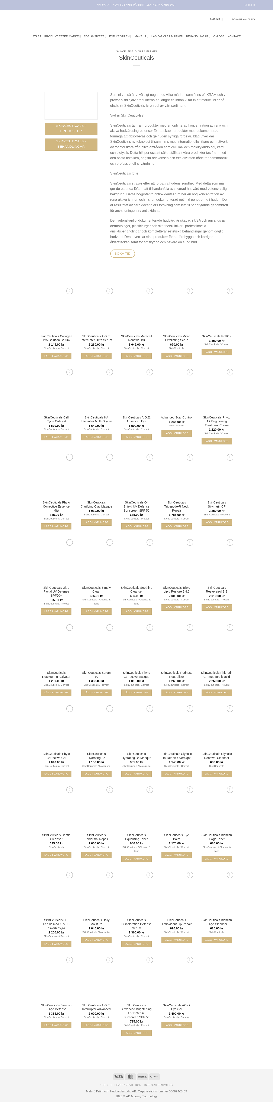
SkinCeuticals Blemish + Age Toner (217, 837)
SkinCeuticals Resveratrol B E (217, 589)
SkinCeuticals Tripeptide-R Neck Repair (176, 506)
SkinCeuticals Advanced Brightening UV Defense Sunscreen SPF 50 (137, 1011)
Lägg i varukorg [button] (56, 356)
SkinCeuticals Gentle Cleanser (56, 837)
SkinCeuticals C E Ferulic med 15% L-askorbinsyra (56, 924)
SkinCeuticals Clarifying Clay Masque (96, 504)
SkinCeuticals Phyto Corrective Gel (56, 756)
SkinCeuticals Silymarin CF (216, 504)
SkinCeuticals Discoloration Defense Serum (137, 924)
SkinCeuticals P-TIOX (216, 336)
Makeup (141, 36)
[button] (218, 19)
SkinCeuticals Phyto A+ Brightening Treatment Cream (216, 421)
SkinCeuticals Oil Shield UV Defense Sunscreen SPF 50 (136, 506)
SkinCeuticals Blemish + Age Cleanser (217, 922)
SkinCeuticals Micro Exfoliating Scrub (176, 338)
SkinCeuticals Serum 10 (96, 674)
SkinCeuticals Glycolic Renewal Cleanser (217, 756)
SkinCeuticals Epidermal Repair (96, 837)
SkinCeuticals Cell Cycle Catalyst (56, 419)
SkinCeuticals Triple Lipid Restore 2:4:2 (176, 589)
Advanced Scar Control (176, 417)
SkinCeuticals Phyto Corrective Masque (136, 674)
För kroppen (120, 36)
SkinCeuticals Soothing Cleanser (136, 589)
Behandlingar (198, 36)
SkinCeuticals (126, 51)
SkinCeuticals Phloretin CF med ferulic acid (216, 674)
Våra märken (147, 51)
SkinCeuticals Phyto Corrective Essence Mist (56, 506)
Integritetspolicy (158, 1085)
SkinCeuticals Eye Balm (176, 837)
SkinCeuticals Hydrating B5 (96, 756)
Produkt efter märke (62, 36)
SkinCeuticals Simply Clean (96, 589)
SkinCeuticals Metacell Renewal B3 (136, 338)
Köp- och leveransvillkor (120, 1085)
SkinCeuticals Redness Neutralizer (176, 674)
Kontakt (234, 36)
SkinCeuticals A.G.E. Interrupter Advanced (96, 1007)
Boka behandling (243, 19)
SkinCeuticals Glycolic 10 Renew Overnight (176, 756)
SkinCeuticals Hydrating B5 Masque (136, 756)
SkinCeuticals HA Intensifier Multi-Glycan (96, 419)
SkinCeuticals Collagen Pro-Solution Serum (56, 338)
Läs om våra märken (167, 36)
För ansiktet (95, 36)
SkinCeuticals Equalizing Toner (136, 837)
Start (36, 36)
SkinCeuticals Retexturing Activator (56, 674)
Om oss (219, 36)
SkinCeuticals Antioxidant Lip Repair (177, 922)
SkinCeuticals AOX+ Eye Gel (176, 1007)
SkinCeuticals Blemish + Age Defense (56, 1007)
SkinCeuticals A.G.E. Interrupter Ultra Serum (96, 338)
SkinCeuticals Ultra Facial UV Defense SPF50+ (56, 591)
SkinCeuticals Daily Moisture (96, 922)
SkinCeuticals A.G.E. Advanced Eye (136, 419)
